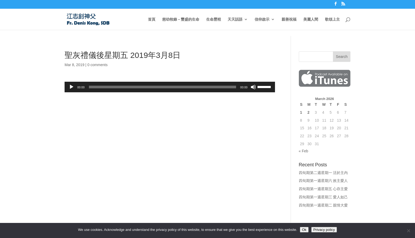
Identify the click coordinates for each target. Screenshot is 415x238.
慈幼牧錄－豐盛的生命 (180, 19)
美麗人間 (310, 19)
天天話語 (235, 19)
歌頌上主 (332, 19)
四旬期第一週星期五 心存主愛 (323, 189)
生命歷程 (213, 19)
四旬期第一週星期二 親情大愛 (323, 205)
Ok (304, 230)
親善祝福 (289, 19)
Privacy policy (324, 230)
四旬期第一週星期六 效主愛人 (323, 180)
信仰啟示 (262, 19)
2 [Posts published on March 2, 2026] (308, 112)
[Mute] (253, 87)
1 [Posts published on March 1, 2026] (301, 112)
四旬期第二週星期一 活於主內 (323, 173)
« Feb (303, 151)
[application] (170, 87)
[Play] (71, 87)
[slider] (162, 87)
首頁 (151, 19)
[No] (408, 230)
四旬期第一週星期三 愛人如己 (323, 197)
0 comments (97, 65)
